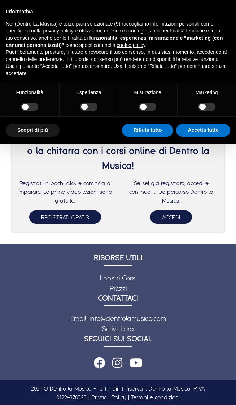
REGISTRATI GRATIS (65, 217)
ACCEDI (171, 217)
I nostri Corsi (118, 278)
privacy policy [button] (58, 31)
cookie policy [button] (131, 45)
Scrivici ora (118, 329)
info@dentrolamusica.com (127, 318)
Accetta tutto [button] (203, 130)
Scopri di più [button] (32, 130)
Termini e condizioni (155, 397)
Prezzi (118, 288)
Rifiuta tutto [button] (148, 130)
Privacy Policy (108, 397)
